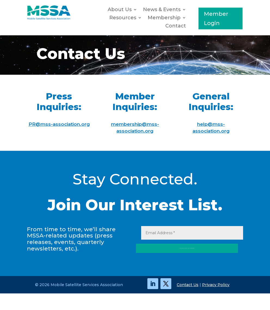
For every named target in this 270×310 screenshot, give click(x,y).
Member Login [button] (216, 18)
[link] (49, 18)
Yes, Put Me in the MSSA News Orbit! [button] (151, 263)
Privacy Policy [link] (215, 301)
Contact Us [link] (187, 301)
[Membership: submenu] (185, 18)
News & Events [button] (162, 10)
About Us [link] (120, 10)
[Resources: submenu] (141, 18)
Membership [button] (164, 18)
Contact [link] (175, 26)
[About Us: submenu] (136, 9)
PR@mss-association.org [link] (59, 124)
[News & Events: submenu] (185, 9)
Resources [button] (122, 18)
